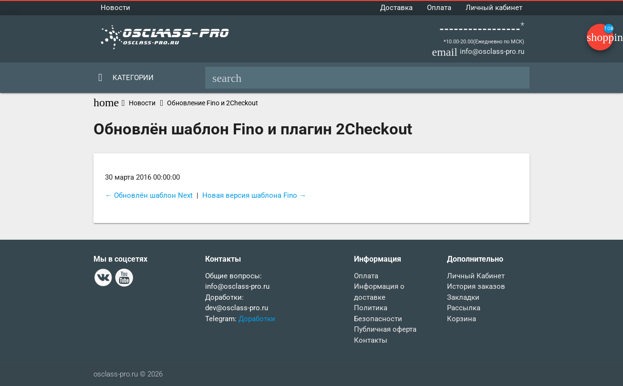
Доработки (257, 319)
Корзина (461, 319)
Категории (133, 77)
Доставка (396, 7)
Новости (115, 7)
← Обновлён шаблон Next (149, 195)
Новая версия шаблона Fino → (254, 195)
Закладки (463, 297)
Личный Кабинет (476, 276)
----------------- (479, 29)
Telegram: (222, 319)
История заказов (476, 286)
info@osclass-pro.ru (492, 51)
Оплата (439, 7)
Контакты (370, 340)
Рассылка (463, 308)
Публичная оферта (385, 329)
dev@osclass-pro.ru (236, 308)
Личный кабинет (494, 7)
